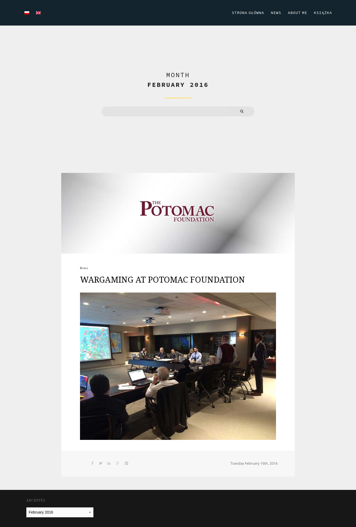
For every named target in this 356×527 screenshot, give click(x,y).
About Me (296, 12)
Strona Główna (246, 12)
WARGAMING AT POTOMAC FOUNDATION (162, 279)
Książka (322, 12)
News (274, 12)
